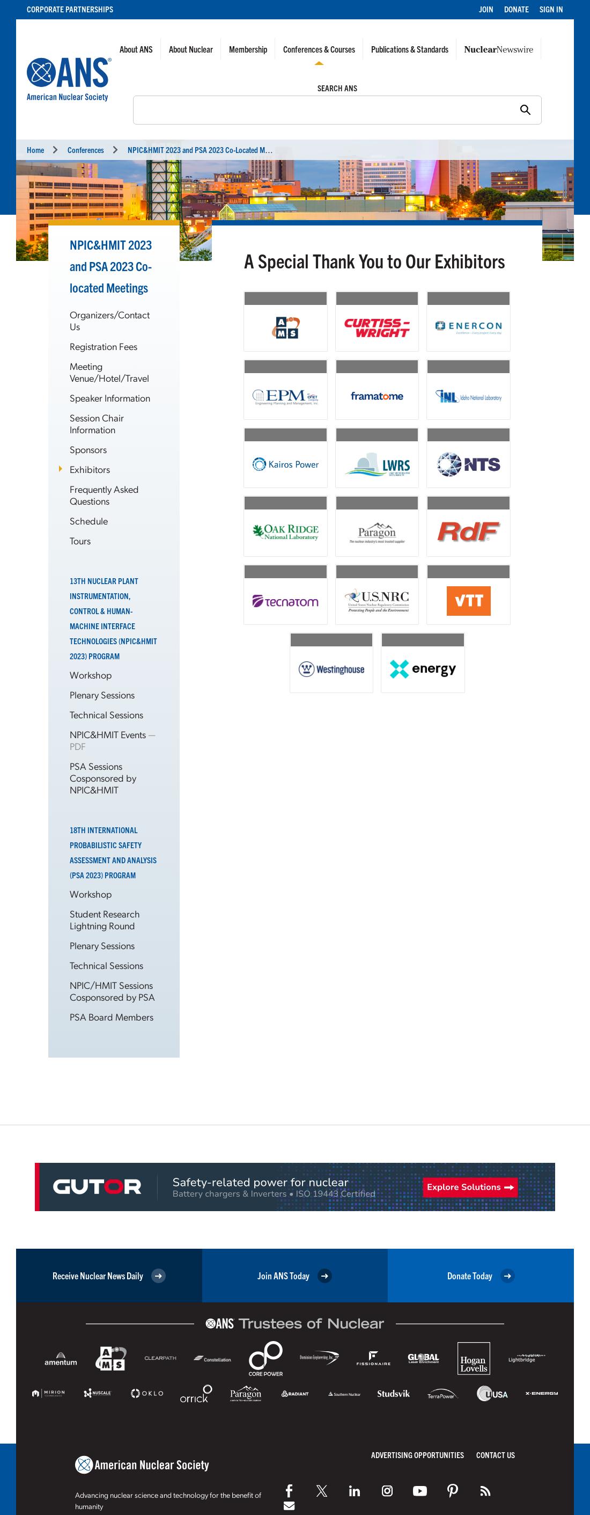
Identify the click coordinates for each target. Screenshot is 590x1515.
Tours (80, 540)
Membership (248, 48)
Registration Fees (103, 346)
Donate (516, 9)
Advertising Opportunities (417, 1455)
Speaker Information (110, 397)
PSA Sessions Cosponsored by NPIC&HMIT (103, 778)
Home (35, 149)
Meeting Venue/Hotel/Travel (109, 372)
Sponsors (88, 449)
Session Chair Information (97, 423)
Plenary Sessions (102, 694)
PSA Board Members (111, 1016)
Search (128, 109)
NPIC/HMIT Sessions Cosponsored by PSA (112, 991)
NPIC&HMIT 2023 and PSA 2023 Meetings (206, 149)
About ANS (136, 48)
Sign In (551, 9)
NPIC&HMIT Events (109, 734)
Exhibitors (90, 469)
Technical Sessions (106, 714)
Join (486, 9)
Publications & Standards (409, 48)
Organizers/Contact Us (110, 320)
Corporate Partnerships (70, 9)
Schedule (89, 520)
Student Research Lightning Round (105, 919)
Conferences (86, 149)
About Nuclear (191, 48)
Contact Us (495, 1455)
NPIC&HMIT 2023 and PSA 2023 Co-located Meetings (111, 265)
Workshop (91, 674)
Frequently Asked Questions (104, 495)
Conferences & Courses (319, 48)
